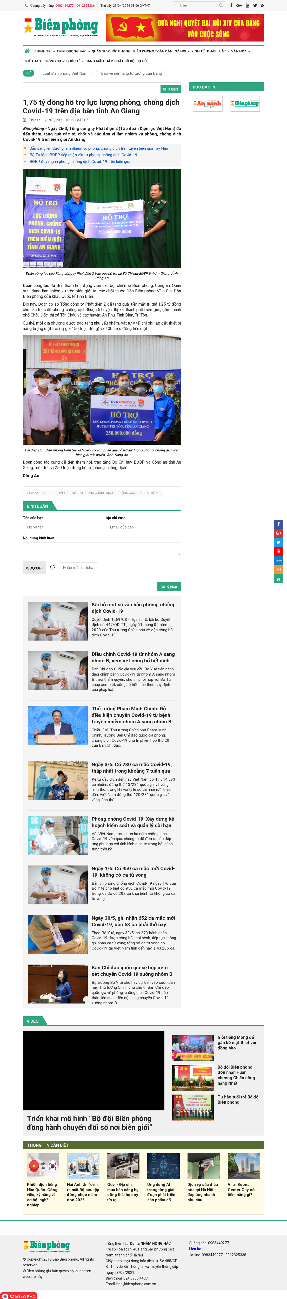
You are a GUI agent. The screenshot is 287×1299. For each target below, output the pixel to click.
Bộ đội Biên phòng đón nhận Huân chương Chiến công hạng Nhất (236, 1074)
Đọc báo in (204, 86)
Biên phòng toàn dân (152, 50)
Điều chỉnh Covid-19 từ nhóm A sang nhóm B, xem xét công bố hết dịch (133, 656)
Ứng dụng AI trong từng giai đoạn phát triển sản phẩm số (161, 1191)
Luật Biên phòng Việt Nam (65, 72)
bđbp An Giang (37, 492)
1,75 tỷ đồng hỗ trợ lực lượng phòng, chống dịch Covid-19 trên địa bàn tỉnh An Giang (101, 105)
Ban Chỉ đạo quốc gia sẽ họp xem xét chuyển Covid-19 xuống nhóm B (132, 970)
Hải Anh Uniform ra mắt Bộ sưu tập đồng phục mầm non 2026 (83, 1191)
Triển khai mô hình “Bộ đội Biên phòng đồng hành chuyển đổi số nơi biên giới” (89, 1122)
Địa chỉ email (117, 517)
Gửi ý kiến (169, 586)
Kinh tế (197, 50)
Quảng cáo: (209, 1242)
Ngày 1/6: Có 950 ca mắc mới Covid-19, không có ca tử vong (133, 870)
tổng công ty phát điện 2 (140, 492)
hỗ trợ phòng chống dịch (92, 492)
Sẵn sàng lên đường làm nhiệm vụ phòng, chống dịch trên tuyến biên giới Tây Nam (99, 147)
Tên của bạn (33, 517)
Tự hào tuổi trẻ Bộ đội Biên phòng (238, 1099)
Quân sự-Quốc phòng (111, 50)
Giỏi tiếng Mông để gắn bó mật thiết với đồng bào (237, 1042)
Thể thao (32, 60)
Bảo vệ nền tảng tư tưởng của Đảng (131, 72)
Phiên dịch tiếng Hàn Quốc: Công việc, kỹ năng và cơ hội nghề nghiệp (42, 1193)
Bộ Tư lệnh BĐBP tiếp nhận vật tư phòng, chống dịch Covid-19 (83, 154)
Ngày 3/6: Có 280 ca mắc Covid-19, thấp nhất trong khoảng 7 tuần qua (132, 766)
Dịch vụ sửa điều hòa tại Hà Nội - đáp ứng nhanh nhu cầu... (203, 1191)
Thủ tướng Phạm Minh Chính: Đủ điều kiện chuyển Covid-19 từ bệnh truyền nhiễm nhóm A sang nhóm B (131, 714)
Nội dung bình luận (38, 537)
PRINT (170, 88)
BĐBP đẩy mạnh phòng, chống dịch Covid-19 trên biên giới (80, 161)
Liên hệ (195, 1248)
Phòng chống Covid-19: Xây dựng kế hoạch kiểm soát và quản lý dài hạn (133, 821)
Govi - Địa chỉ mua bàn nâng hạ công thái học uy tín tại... (122, 1191)
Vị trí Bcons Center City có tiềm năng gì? (241, 1188)
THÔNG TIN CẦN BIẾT (48, 1144)
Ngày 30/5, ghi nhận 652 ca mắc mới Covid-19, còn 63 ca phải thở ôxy (133, 920)
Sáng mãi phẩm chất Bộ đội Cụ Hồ (116, 60)
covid (60, 492)
